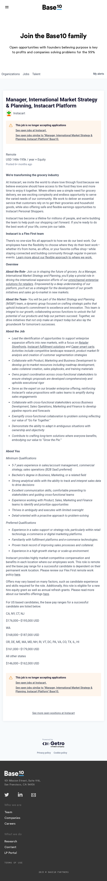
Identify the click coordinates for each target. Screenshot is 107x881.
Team (8, 812)
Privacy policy (44, 753)
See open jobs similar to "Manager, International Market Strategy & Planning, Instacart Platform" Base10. (54, 137)
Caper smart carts (82, 346)
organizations (10, 74)
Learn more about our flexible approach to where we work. (54, 257)
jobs (26, 74)
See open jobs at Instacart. (31, 130)
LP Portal (10, 852)
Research (10, 841)
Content (10, 847)
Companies (12, 817)
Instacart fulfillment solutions (46, 346)
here (17, 574)
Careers (9, 823)
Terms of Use (13, 862)
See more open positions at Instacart (53, 713)
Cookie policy (60, 753)
